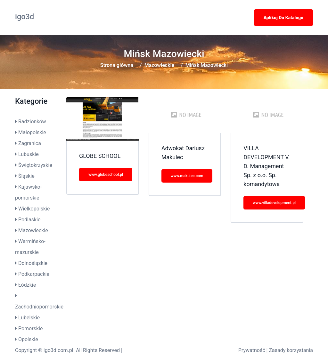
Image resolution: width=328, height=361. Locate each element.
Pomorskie (30, 328)
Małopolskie (32, 132)
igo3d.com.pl (58, 350)
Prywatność (251, 350)
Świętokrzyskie (35, 165)
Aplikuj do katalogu (283, 17)
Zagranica (29, 143)
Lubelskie (29, 318)
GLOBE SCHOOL (99, 155)
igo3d (24, 16)
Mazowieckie (159, 65)
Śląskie (26, 176)
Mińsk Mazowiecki (206, 65)
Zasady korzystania (291, 350)
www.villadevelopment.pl (274, 203)
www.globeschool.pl (105, 174)
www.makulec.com (187, 176)
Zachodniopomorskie (39, 307)
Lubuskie (28, 154)
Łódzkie (27, 285)
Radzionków (32, 122)
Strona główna (116, 65)
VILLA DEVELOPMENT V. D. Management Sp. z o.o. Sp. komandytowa (266, 166)
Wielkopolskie (34, 209)
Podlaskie (29, 220)
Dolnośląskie (32, 263)
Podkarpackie (33, 274)
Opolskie (28, 339)
